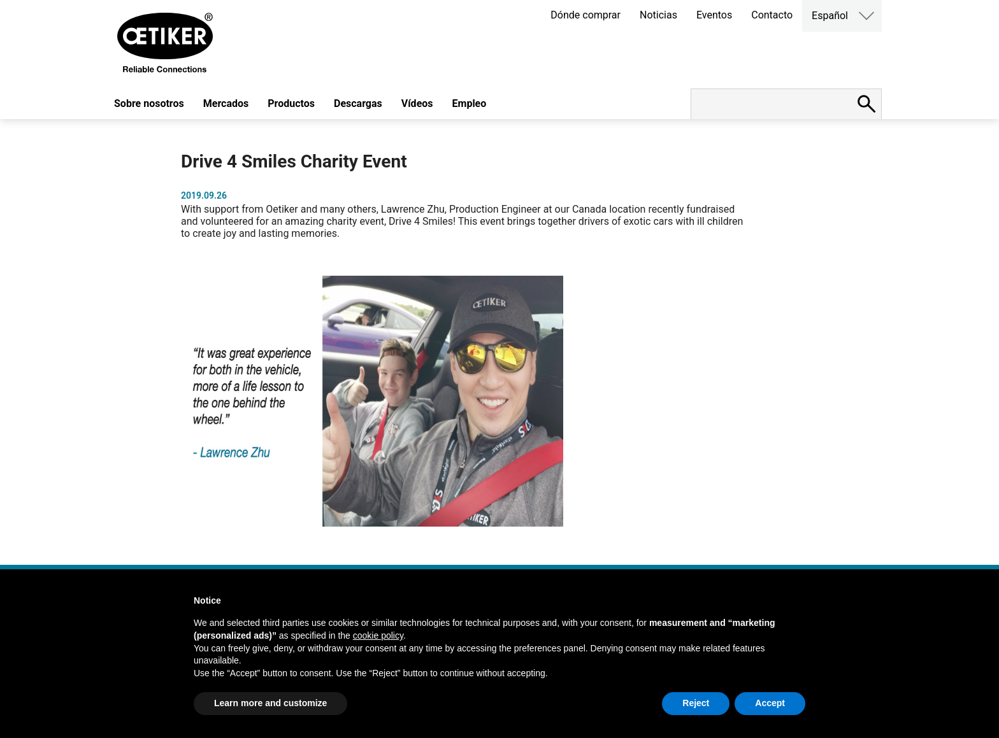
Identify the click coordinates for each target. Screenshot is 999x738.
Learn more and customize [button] (270, 703)
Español (830, 16)
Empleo (469, 103)
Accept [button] (770, 703)
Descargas (358, 103)
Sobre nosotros (149, 103)
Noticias (658, 15)
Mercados (226, 103)
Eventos (714, 15)
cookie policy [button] (378, 635)
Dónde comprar (585, 15)
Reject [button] (695, 703)
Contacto (772, 15)
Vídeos (417, 103)
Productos (291, 103)
